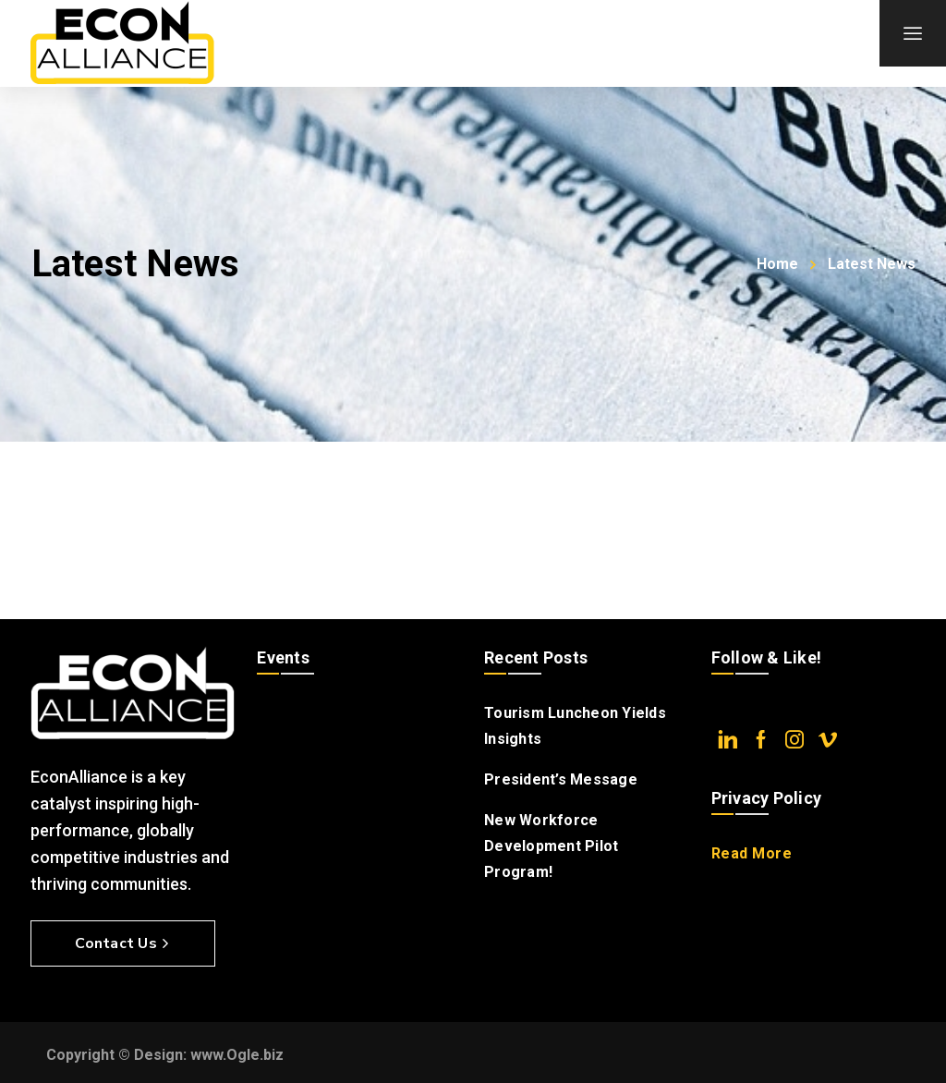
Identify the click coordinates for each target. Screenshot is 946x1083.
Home (777, 264)
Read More (752, 853)
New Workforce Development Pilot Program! (551, 846)
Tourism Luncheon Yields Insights (575, 726)
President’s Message (560, 779)
